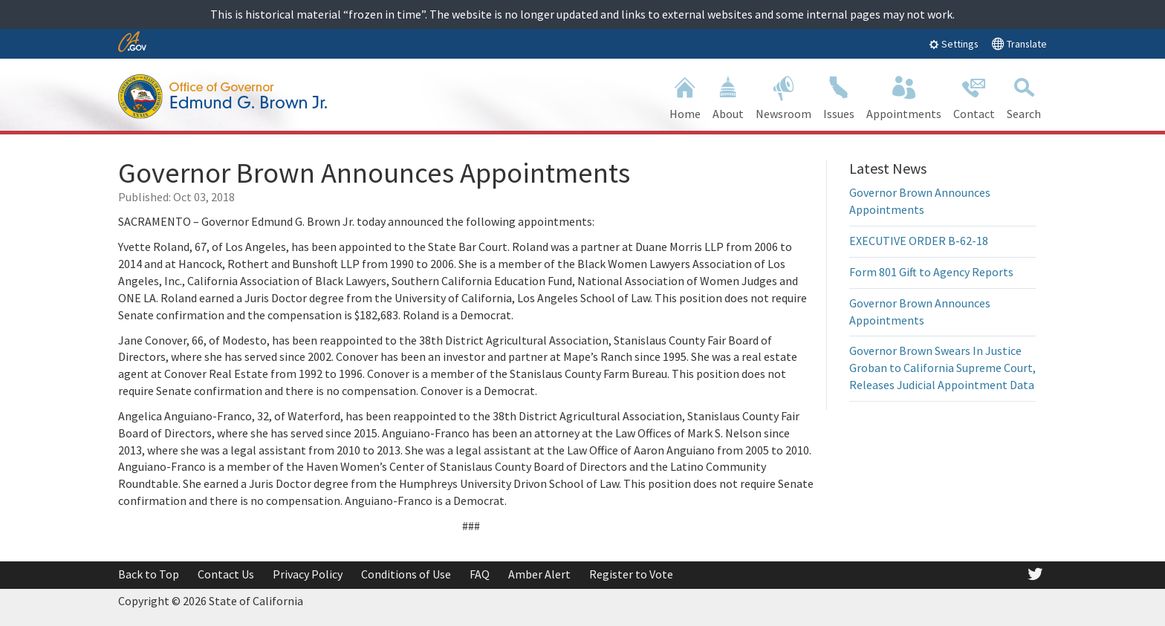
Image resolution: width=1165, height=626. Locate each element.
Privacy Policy (308, 574)
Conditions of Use (406, 574)
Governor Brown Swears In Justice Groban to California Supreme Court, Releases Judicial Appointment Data (942, 367)
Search (1024, 96)
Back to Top (148, 574)
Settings (954, 43)
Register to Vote (631, 574)
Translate (1019, 43)
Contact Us (226, 574)
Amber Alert (539, 574)
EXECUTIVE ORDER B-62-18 (918, 240)
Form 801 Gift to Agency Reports (931, 271)
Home (685, 96)
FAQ (480, 574)
